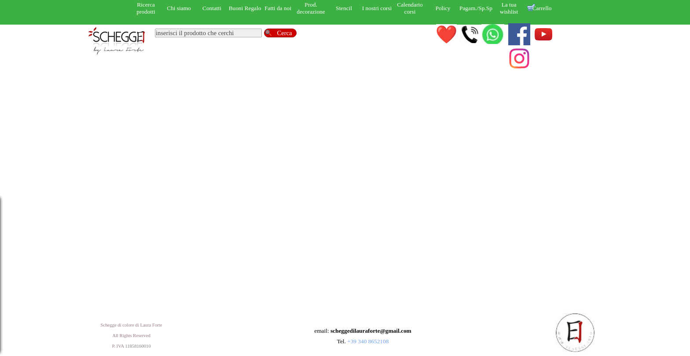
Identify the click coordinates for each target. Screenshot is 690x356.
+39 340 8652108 (368, 341)
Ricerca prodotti (145, 8)
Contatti (211, 8)
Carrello (542, 8)
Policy (442, 8)
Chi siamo (179, 8)
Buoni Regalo (245, 8)
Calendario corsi (409, 8)
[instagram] (519, 58)
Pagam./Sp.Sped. (479, 8)
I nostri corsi (377, 8)
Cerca (284, 32)
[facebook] (519, 34)
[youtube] (543, 34)
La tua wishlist (509, 8)
